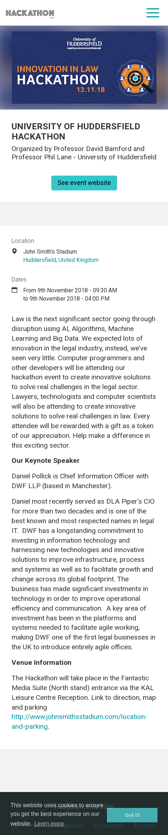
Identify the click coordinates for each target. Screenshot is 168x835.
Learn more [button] (49, 824)
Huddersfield (39, 260)
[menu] (153, 12)
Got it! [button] (132, 815)
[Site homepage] (30, 13)
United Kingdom (79, 260)
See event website (84, 182)
